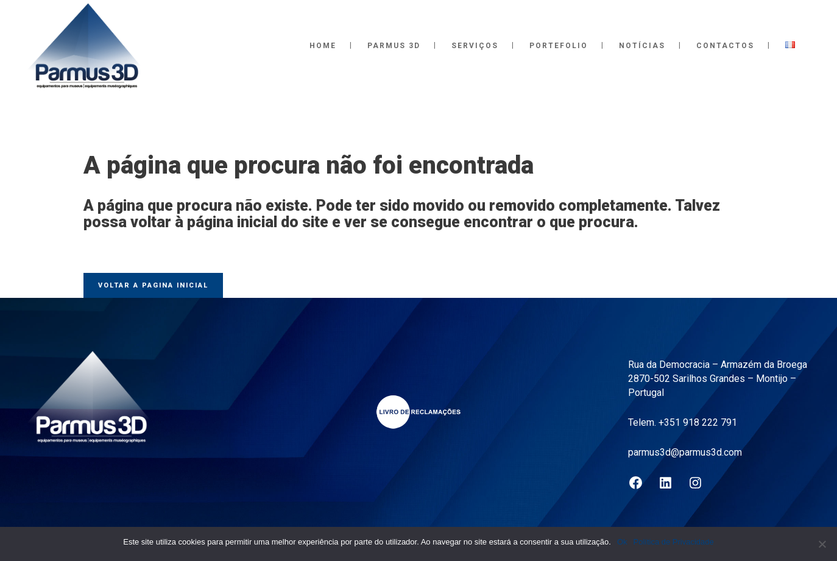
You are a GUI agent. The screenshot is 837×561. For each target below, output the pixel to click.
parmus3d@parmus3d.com (685, 452)
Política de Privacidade (674, 541)
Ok (622, 541)
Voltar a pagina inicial (153, 285)
